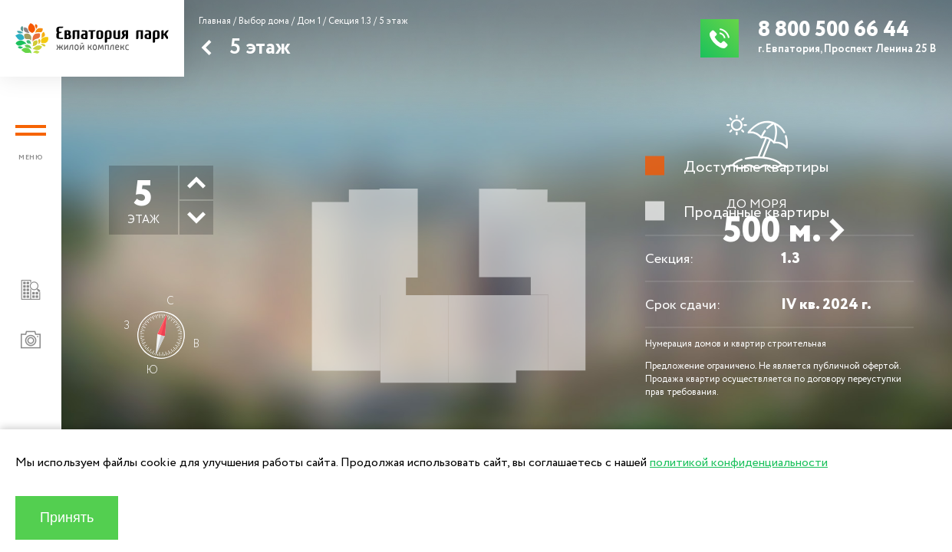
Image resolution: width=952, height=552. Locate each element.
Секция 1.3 (349, 21)
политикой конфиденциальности (739, 463)
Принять (67, 517)
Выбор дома (264, 21)
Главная (215, 21)
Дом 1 (309, 21)
